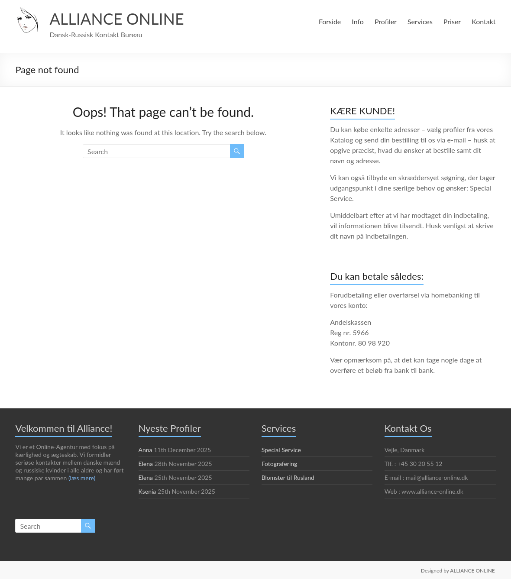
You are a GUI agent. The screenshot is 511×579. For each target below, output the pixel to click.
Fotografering (280, 463)
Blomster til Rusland (289, 477)
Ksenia (148, 491)
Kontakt (483, 21)
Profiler (384, 21)
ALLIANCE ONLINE (118, 18)
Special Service (283, 449)
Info (356, 21)
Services (419, 21)
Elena (146, 463)
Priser (452, 21)
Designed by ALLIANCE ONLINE (457, 570)
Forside (328, 21)
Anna (146, 449)
